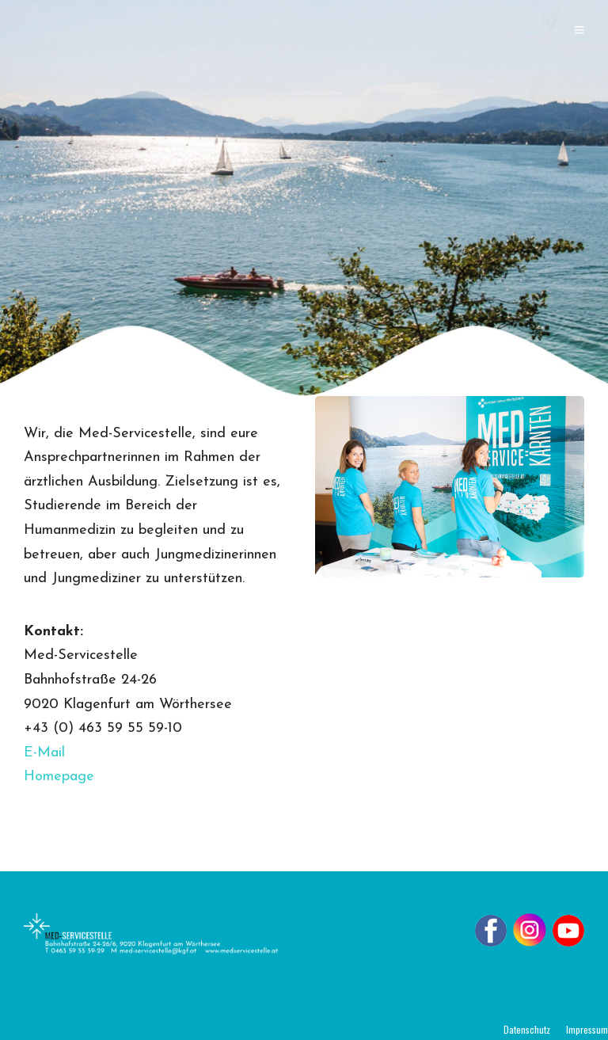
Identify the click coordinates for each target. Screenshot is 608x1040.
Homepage (59, 776)
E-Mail (44, 752)
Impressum (587, 1029)
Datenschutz (527, 1029)
